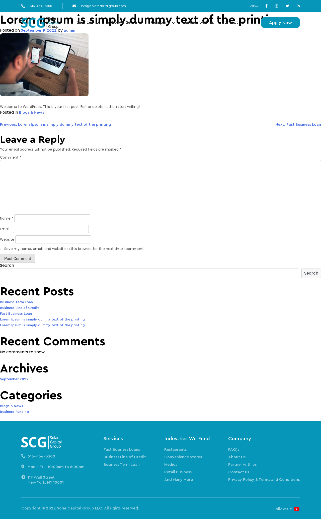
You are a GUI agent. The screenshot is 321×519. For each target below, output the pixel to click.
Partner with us (199, 22)
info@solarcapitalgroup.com (103, 6)
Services (85, 22)
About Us (237, 457)
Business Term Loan (16, 302)
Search (7, 265)
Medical (171, 465)
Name (6, 218)
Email (6, 228)
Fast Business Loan (16, 313)
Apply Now (280, 22)
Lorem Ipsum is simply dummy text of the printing (42, 319)
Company (160, 22)
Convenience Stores (183, 457)
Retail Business (178, 472)
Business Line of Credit (19, 308)
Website (7, 239)
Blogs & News (31, 112)
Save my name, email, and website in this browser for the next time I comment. (74, 248)
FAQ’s (233, 449)
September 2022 (14, 379)
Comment (10, 157)
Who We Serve (122, 22)
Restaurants (175, 449)
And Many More (178, 480)
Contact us (232, 22)
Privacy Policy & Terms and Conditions (264, 480)
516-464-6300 (41, 6)
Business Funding (14, 412)
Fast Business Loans (122, 449)
